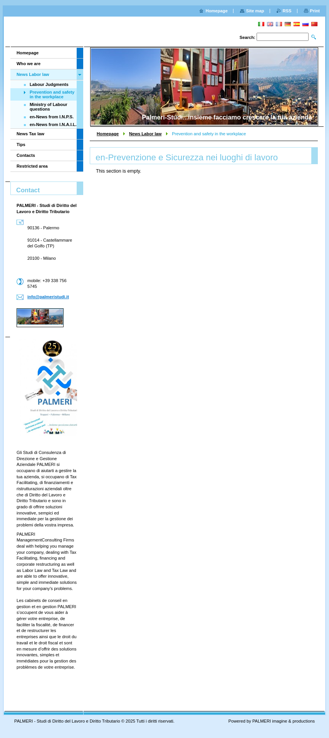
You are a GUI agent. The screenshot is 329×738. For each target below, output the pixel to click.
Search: (247, 37)
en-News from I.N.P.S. (52, 116)
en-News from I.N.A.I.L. (53, 124)
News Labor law (145, 133)
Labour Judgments (49, 84)
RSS (287, 10)
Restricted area (32, 166)
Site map (255, 10)
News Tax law (30, 133)
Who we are (28, 63)
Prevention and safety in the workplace (52, 94)
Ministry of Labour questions (48, 106)
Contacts (26, 155)
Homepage (108, 133)
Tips (21, 144)
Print (315, 10)
